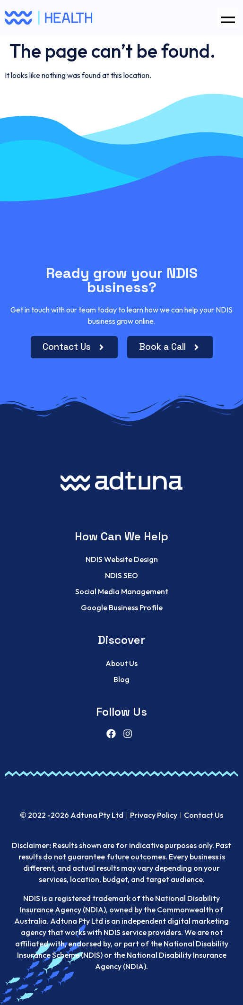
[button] (227, 17)
